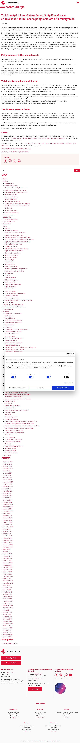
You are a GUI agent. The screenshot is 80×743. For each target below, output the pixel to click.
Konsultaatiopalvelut (11, 417)
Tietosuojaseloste (47, 741)
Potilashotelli (9, 327)
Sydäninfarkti (9, 289)
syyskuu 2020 (7, 569)
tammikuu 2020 (8, 581)
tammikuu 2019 (8, 605)
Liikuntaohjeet (9, 302)
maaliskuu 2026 (8, 462)
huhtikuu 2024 (7, 502)
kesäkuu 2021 (7, 551)
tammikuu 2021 (8, 563)
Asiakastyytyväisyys (11, 185)
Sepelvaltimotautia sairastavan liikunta (16, 248)
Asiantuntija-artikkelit (11, 266)
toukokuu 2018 (7, 619)
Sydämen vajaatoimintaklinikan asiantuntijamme (19, 239)
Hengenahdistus (10, 264)
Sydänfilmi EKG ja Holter (12, 334)
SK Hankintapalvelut (11, 453)
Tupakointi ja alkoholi (11, 246)
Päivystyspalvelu (10, 412)
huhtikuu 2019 (7, 599)
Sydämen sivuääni (10, 282)
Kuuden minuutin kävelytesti (13, 343)
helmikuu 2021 (7, 560)
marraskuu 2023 (8, 511)
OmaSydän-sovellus (11, 257)
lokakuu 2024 (7, 493)
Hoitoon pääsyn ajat (11, 194)
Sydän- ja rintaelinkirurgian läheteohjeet (17, 410)
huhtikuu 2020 (7, 574)
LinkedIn (66, 676)
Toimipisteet (7, 224)
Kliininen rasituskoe (11, 340)
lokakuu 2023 (7, 513)
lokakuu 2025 (7, 471)
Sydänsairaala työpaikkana (13, 441)
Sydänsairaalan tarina (11, 197)
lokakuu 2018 (7, 610)
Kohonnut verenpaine (11, 280)
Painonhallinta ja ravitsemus (13, 244)
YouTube (70, 676)
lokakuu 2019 (7, 585)
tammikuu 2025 (8, 486)
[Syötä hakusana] (41, 170)
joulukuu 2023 (7, 509)
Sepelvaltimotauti (10, 286)
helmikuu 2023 (7, 522)
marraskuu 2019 (8, 583)
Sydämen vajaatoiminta (12, 298)
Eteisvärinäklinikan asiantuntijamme (15, 233)
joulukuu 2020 (7, 565)
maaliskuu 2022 (8, 540)
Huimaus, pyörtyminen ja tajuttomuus (16, 269)
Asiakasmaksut (9, 183)
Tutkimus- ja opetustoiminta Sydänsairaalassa (15, 152)
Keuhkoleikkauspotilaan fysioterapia (16, 392)
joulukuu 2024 (7, 489)
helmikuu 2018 (7, 626)
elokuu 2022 (7, 534)
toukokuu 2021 (7, 554)
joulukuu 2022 (7, 525)
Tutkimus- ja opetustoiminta (13, 439)
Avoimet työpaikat (10, 450)
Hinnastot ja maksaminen (12, 201)
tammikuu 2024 (8, 507)
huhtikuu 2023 (7, 520)
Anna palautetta (8, 309)
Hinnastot (8, 415)
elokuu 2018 (7, 614)
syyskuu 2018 (7, 612)
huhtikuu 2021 (7, 556)
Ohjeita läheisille (10, 318)
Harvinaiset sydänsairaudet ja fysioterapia (17, 394)
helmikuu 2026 (7, 464)
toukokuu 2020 (7, 572)
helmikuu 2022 (7, 542)
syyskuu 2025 (7, 473)
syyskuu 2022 (7, 531)
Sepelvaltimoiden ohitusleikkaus (14, 349)
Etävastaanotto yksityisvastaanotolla (16, 192)
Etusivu (5, 179)
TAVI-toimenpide (10, 336)
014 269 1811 (40, 717)
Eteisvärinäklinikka (8, 215)
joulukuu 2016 (7, 637)
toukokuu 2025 (7, 480)
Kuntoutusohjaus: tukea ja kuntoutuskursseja (18, 300)
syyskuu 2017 (7, 630)
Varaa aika (34, 689)
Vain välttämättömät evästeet (17, 387)
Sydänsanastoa (9, 262)
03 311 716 (27, 731)
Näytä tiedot (67, 383)
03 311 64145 (10, 672)
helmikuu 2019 (7, 603)
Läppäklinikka (7, 217)
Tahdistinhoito (9, 316)
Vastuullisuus (9, 435)
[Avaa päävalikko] (78, 2)
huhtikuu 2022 (7, 538)
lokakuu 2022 (7, 529)
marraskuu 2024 (8, 491)
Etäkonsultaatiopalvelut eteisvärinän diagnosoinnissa (21, 421)
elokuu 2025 (7, 475)
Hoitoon (5, 181)
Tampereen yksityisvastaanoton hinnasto (17, 203)
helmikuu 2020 (7, 578)
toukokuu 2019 (7, 596)
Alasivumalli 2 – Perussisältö (13, 313)
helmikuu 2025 (7, 484)
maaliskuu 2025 (8, 482)
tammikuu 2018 (8, 628)
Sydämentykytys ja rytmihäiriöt (14, 271)
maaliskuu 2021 (8, 558)
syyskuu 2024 (7, 495)
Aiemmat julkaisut (10, 408)
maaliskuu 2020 (8, 576)
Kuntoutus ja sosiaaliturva (12, 253)
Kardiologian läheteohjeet (12, 405)
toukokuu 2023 (7, 518)
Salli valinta (40, 387)
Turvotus (7, 275)
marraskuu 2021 (8, 547)
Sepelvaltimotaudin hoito (12, 345)
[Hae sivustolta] (77, 170)
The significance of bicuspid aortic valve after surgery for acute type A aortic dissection (38, 138)
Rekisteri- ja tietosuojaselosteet (13, 304)
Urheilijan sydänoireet (11, 230)
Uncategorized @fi (9, 644)
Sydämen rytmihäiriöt (11, 295)
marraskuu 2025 (8, 468)
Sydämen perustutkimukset (13, 331)
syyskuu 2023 (7, 515)
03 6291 (14, 717)
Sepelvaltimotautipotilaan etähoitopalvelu (17, 242)
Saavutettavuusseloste (37, 741)
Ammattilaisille (7, 403)
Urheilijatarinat (9, 273)
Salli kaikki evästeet (63, 387)
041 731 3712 (39, 679)
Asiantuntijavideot (10, 278)
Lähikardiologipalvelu (11, 419)
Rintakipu (7, 228)
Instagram (61, 676)
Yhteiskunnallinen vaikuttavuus (14, 430)
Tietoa (5, 226)
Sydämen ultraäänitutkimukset (14, 338)
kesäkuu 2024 (7, 498)
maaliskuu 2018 (8, 623)
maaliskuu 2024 (8, 504)
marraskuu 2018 (8, 608)
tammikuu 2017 (8, 635)
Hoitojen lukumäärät (11, 199)
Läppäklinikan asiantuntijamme (14, 235)
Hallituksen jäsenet (10, 448)
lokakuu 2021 (7, 549)
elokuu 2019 (7, 590)
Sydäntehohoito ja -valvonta (13, 320)
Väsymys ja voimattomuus (13, 284)
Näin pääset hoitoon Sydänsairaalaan (16, 188)
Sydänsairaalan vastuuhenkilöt (14, 446)
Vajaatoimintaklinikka (9, 221)
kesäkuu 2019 (7, 594)
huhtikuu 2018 (7, 621)
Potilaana (6, 311)
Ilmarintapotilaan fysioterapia (14, 397)
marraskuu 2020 (8, 567)
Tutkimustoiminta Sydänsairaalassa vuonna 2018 (16, 148)
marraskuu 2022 (8, 527)
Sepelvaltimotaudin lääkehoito (14, 251)
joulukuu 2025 (7, 466)
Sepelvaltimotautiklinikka (10, 219)
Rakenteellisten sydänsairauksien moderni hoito (19, 423)
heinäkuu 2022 (7, 536)
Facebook (56, 676)
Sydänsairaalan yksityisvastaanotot (15, 190)
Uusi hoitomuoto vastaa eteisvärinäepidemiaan (19, 428)
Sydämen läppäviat (10, 291)
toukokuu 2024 (7, 500)
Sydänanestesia (9, 325)
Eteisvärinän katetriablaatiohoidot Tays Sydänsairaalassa (22, 426)
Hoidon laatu (8, 208)
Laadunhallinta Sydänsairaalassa (14, 432)
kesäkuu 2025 (7, 477)
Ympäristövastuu (10, 437)
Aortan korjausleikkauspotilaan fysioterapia (18, 399)
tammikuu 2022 (8, 545)
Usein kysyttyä (9, 260)
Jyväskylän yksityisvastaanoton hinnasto (17, 206)
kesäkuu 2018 (7, 617)
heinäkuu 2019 (7, 592)
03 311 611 (54, 731)
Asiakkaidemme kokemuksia (13, 322)
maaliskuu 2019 (8, 601)
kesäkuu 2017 (7, 632)
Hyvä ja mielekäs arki (11, 255)
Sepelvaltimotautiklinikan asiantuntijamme (17, 237)
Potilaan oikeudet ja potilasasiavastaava (17, 329)
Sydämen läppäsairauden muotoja (15, 293)
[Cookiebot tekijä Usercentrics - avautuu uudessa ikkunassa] (67, 354)
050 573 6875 (38, 674)
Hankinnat (8, 444)
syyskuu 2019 (7, 587)
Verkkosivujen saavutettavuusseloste (14, 307)
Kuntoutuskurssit (10, 401)
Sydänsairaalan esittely (12, 212)
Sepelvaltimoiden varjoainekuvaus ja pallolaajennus (20, 347)
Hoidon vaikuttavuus (11, 210)
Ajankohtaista (7, 455)
